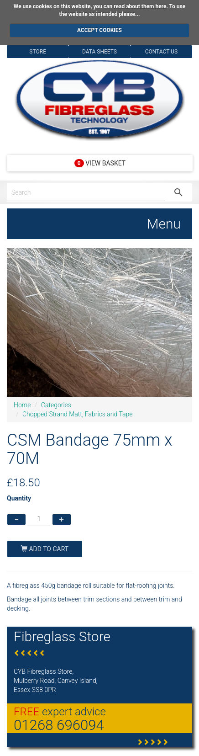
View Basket (100, 163)
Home (22, 405)
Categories (56, 405)
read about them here (140, 6)
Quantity (19, 498)
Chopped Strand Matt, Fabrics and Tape (77, 414)
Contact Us (161, 51)
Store (37, 51)
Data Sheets (99, 51)
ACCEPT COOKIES (99, 30)
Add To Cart (44, 549)
